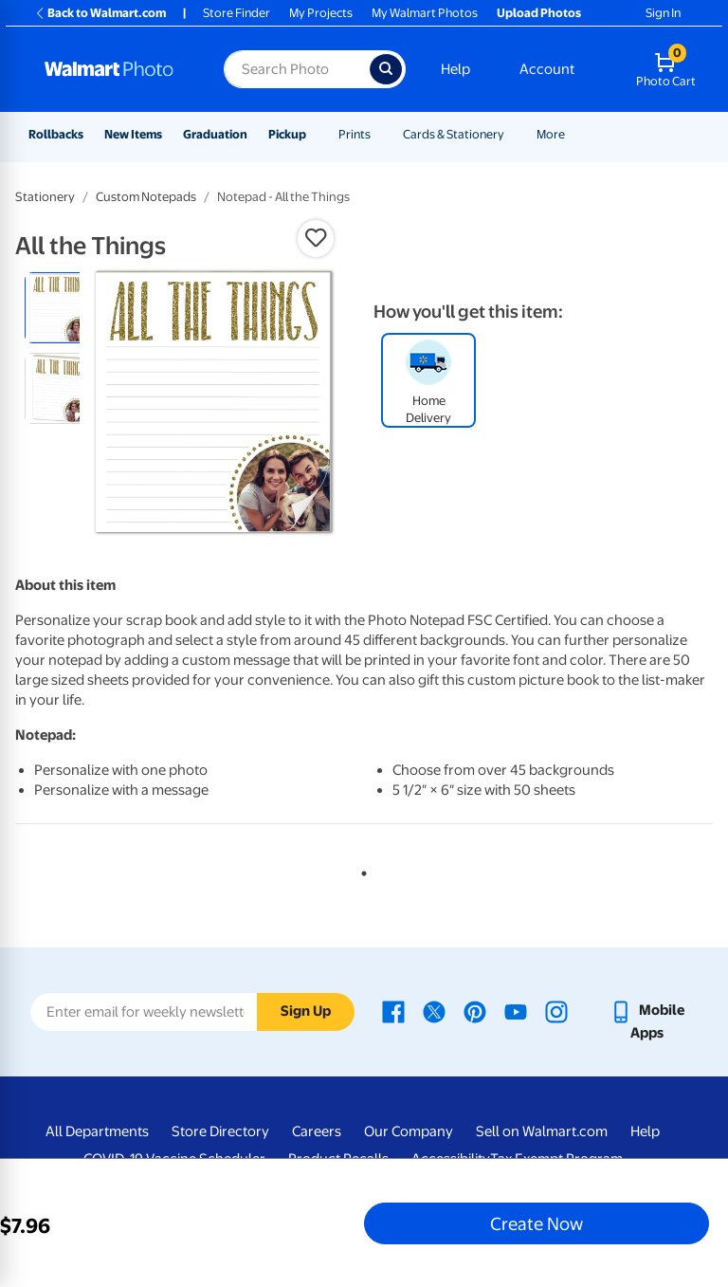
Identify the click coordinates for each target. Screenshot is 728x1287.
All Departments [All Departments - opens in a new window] (97, 1131)
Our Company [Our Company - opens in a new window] (408, 1131)
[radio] (60, 307)
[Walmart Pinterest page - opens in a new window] (475, 1010)
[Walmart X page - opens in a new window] (434, 1010)
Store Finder (236, 13)
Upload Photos (539, 13)
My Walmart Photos (425, 13)
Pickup (287, 134)
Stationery (45, 197)
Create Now (536, 1223)
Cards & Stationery (453, 134)
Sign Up (306, 1011)
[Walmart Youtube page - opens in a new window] (515, 1010)
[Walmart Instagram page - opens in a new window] (556, 1010)
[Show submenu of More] (573, 134)
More (551, 134)
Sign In (663, 13)
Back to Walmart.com (100, 13)
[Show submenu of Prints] (379, 134)
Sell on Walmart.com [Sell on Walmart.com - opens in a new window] (542, 1131)
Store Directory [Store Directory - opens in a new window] (220, 1131)
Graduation (215, 134)
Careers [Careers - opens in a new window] (316, 1131)
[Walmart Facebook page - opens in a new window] (393, 1010)
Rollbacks (55, 134)
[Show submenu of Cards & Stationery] (513, 134)
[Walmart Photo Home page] (114, 69)
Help (455, 69)
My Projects (321, 13)
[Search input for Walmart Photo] (297, 69)
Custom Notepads (146, 197)
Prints (354, 134)
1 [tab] (360, 869)
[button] (316, 238)
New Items (133, 134)
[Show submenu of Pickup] (314, 134)
